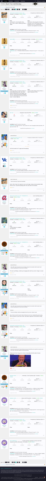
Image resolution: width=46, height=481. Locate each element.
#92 (43, 274)
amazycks (4, 224)
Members (11, 1)
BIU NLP (11, 112)
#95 (43, 341)
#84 (43, 107)
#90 (43, 236)
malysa (4, 248)
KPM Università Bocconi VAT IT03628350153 (19, 195)
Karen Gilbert (12, 39)
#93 (43, 298)
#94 (43, 320)
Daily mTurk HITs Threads (9, 5)
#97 (43, 392)
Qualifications (12, 30)
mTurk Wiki (16, 1)
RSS (44, 477)
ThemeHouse (29, 476)
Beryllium (36, 477)
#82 (43, 55)
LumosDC (18, 5)
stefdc (4, 118)
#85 (43, 129)
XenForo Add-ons (4, 477)
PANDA (24, 14)
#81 (43, 33)
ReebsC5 (4, 201)
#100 (43, 457)
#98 (43, 414)
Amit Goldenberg (13, 440)
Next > (25, 9)
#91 (43, 259)
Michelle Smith (4, 331)
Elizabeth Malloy (4, 45)
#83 (43, 76)
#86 (43, 152)
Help (40, 477)
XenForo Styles (10, 477)
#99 (43, 435)
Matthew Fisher (13, 375)
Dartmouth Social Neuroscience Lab (17, 13)
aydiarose (4, 404)
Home (1, 1)
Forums (5, 1)
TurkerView (36, 32)
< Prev (6, 9)
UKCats (4, 163)
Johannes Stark (13, 398)
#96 (43, 370)
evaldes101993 (4, 18)
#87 (43, 173)
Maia (4, 87)
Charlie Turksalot (4, 141)
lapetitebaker (4, 287)
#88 (43, 190)
